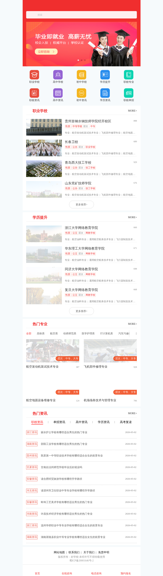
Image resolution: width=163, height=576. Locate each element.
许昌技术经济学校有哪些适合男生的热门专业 (66, 513)
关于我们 (88, 552)
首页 (37, 573)
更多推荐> (81, 204)
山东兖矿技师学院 (78, 183)
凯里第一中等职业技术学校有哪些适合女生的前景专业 (72, 455)
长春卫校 (71, 142)
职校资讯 (34, 95)
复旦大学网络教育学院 (81, 290)
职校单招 (129, 95)
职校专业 (129, 76)
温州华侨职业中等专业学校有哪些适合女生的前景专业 (72, 525)
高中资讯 (58, 95)
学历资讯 (105, 95)
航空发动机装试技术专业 (85, 132)
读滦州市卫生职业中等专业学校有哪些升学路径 (68, 490)
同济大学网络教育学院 (81, 269)
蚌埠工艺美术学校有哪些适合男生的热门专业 (66, 502)
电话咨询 (96, 573)
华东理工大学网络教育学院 (85, 248)
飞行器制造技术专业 (127, 239)
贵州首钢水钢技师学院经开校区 (88, 121)
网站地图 (59, 552)
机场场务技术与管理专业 (100, 400)
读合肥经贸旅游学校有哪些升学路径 (61, 479)
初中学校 (81, 76)
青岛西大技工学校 (78, 162)
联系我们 (74, 552)
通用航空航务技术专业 (101, 239)
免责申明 (103, 552)
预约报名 (126, 573)
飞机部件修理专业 (110, 132)
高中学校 (58, 76)
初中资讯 (81, 95)
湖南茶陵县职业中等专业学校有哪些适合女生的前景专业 (73, 537)
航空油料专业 (79, 239)
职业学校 (34, 76)
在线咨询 (67, 573)
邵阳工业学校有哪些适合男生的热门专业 (64, 444)
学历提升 (105, 76)
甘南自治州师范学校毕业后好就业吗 (61, 467)
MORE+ (132, 110)
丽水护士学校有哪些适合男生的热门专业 (64, 432)
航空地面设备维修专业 (135, 132)
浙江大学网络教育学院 (81, 228)
